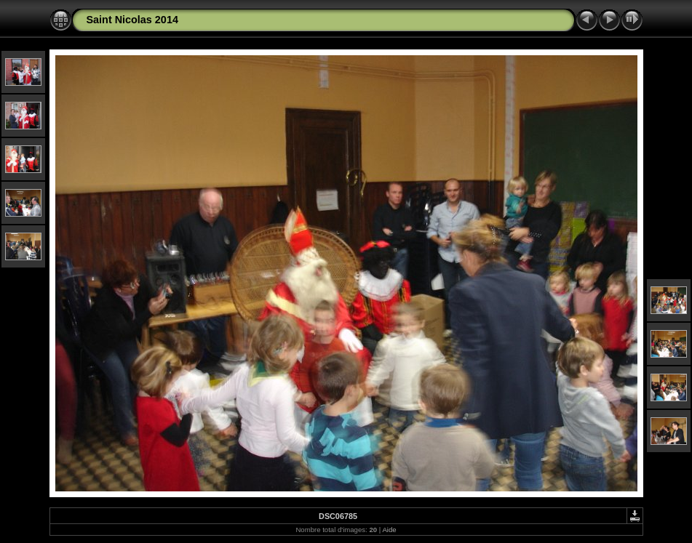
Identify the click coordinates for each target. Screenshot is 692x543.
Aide (389, 530)
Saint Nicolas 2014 (132, 19)
